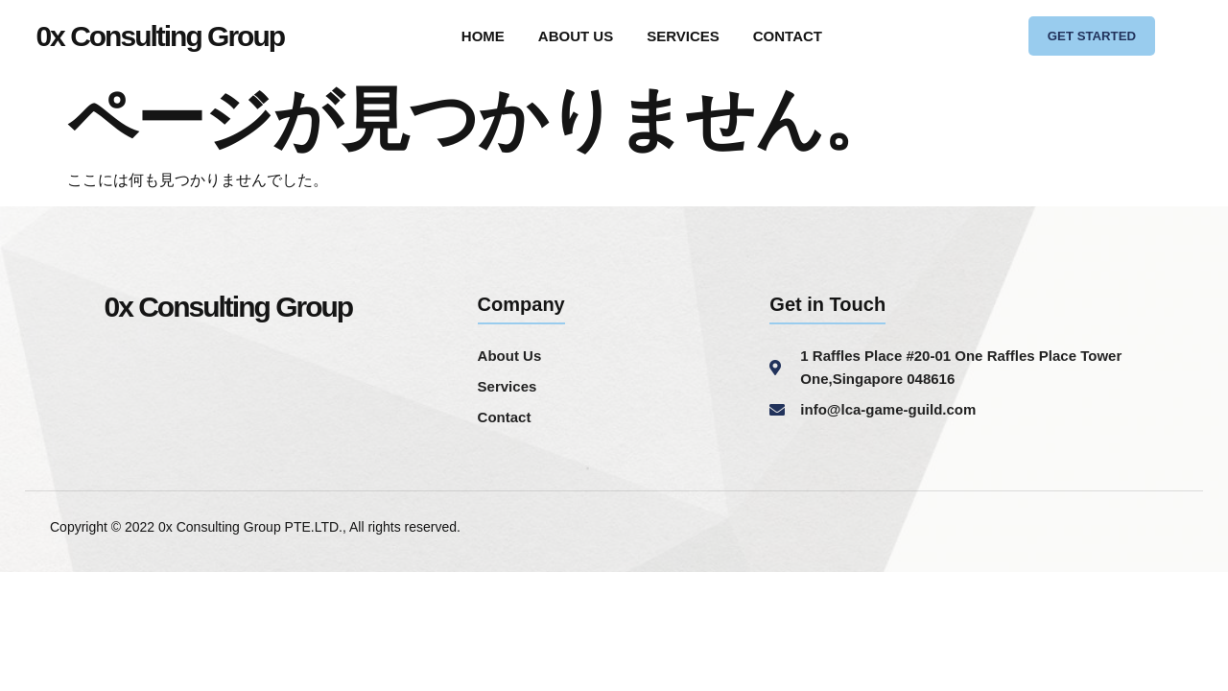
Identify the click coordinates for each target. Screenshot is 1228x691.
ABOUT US (575, 38)
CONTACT (787, 38)
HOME (483, 38)
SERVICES (683, 38)
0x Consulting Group (159, 38)
